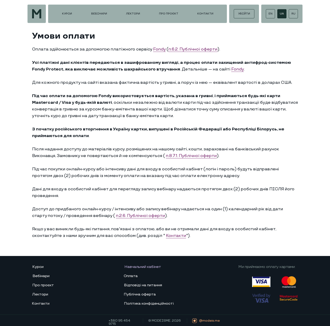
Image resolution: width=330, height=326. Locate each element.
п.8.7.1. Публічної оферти (191, 155)
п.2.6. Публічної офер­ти (140, 215)
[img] (36, 13)
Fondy (159, 49)
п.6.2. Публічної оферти (192, 49)
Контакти (176, 235)
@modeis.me (209, 321)
